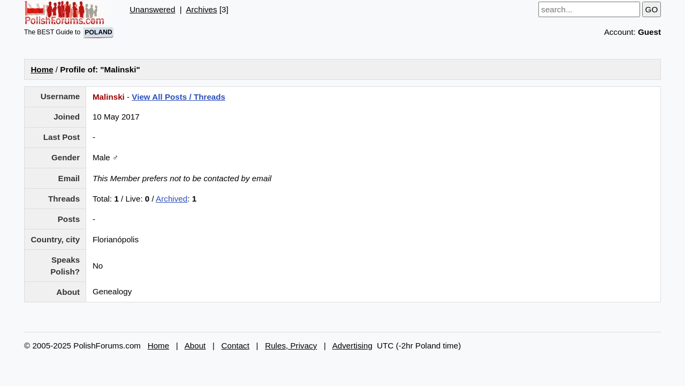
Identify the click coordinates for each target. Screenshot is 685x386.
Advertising (352, 345)
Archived (171, 198)
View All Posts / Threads (178, 96)
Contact (235, 345)
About (195, 345)
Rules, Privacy (291, 345)
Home (42, 69)
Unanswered (152, 9)
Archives (201, 9)
